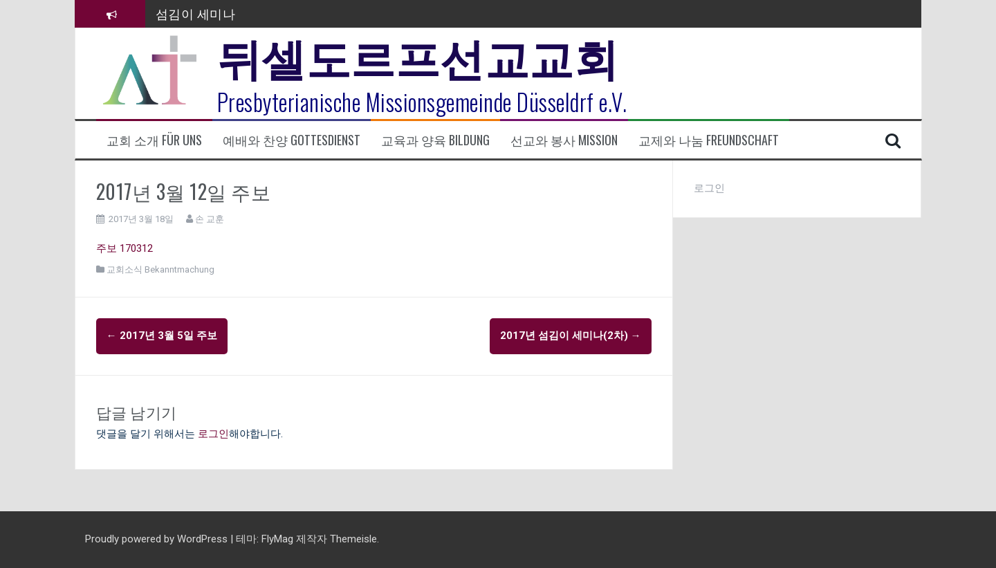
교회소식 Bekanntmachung (160, 269)
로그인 (213, 434)
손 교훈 (209, 219)
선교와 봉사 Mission (564, 140)
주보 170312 (124, 248)
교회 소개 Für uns (154, 140)
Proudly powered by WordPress (157, 539)
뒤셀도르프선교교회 (418, 55)
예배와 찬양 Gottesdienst (291, 140)
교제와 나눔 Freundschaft (708, 140)
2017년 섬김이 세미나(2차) (570, 335)
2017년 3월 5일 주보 (162, 335)
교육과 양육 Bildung (435, 140)
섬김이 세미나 (196, 13)
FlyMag (277, 539)
